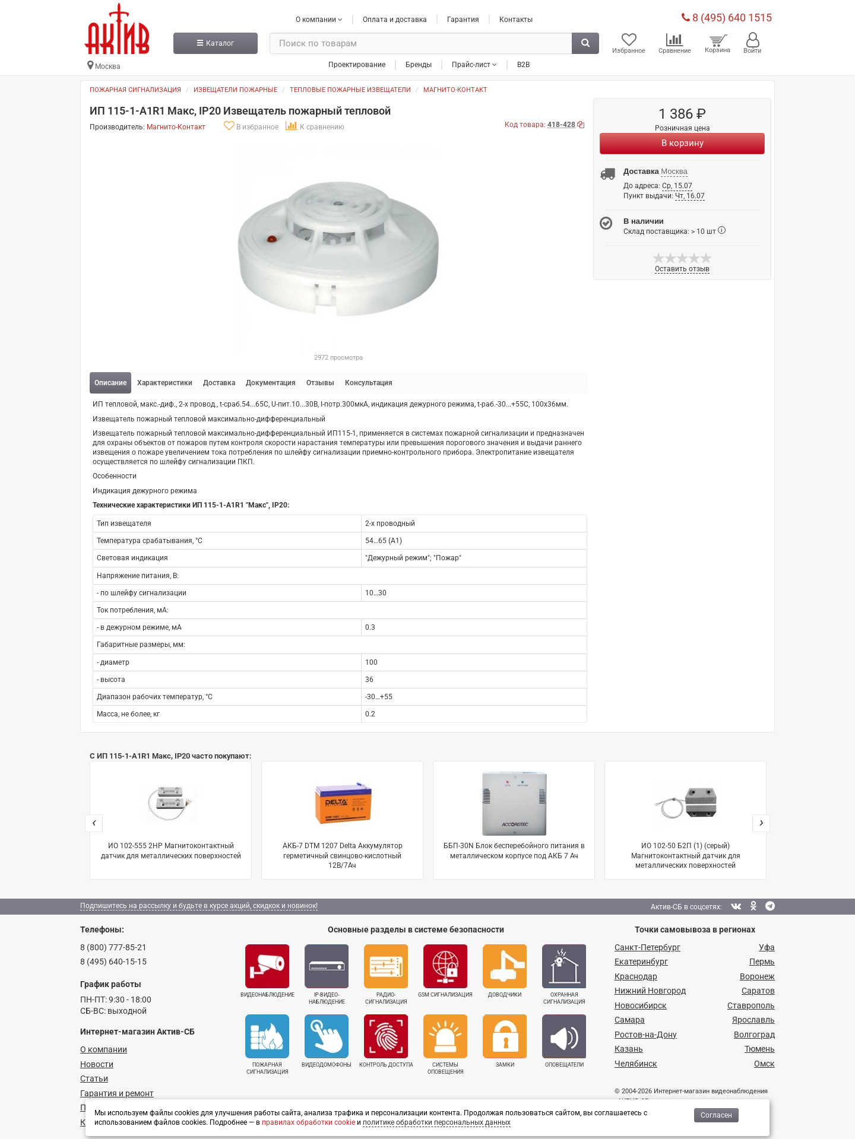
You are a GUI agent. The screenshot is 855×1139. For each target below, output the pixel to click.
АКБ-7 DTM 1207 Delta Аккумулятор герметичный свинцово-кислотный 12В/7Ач (343, 820)
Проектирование (356, 65)
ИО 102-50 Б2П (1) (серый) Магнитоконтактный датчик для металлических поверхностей (685, 820)
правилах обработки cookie (308, 1122)
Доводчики (505, 971)
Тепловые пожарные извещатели (350, 90)
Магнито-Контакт (455, 90)
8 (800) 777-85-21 (113, 947)
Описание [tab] (110, 383)
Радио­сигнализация (386, 974)
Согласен (716, 1115)
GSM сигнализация (445, 971)
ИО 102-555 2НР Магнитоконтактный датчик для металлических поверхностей (171, 815)
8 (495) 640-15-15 (113, 961)
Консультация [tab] (368, 383)
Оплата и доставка (395, 19)
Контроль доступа (386, 1041)
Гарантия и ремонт (117, 1093)
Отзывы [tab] (320, 383)
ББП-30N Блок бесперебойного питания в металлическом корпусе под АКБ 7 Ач (514, 815)
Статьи (94, 1078)
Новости (96, 1064)
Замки (505, 1041)
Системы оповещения (445, 1044)
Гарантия (463, 19)
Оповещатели (564, 1041)
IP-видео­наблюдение (327, 974)
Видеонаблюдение (267, 971)
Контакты (516, 19)
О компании (103, 1049)
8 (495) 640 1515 (727, 17)
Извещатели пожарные (235, 90)
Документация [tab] (271, 383)
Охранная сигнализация (564, 974)
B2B (523, 65)
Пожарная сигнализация (135, 90)
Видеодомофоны (327, 1041)
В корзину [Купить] (682, 143)
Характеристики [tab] (164, 383)
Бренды (419, 65)
